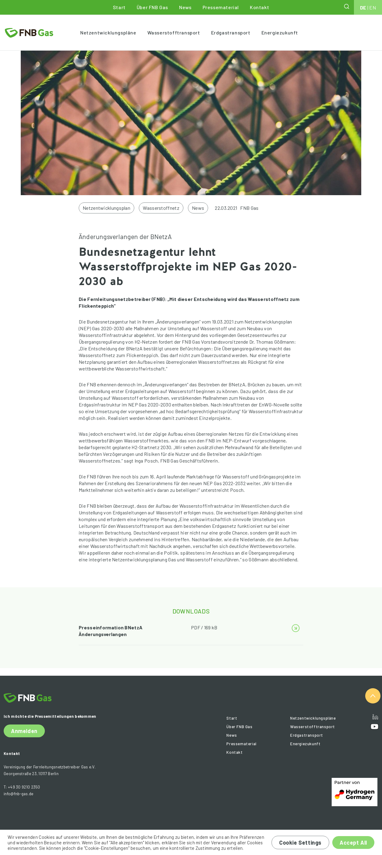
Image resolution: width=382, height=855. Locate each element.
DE (363, 7)
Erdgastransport (230, 32)
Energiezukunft (279, 32)
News (185, 7)
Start (119, 7)
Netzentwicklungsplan (106, 208)
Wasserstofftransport (173, 32)
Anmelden (24, 731)
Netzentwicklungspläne (108, 32)
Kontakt (259, 7)
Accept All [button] (353, 842)
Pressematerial (221, 7)
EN (372, 7)
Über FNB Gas (152, 7)
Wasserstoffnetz (161, 208)
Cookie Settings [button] (300, 842)
